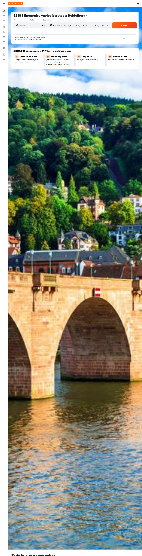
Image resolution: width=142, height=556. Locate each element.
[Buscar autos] (4, 20)
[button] (3, 3)
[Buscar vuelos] (4, 10)
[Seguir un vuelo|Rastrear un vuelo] (4, 31)
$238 (17, 15)
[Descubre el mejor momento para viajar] (4, 36)
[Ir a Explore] (4, 27)
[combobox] (48, 20)
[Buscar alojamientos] (4, 15)
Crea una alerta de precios (55, 62)
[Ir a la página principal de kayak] (15, 3)
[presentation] (87, 16)
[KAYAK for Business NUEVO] (4, 41)
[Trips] (4, 48)
